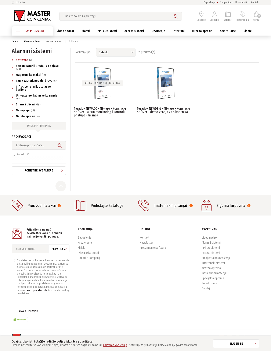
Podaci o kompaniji (89, 261)
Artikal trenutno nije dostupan (102, 83)
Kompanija (225, 2)
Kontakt (255, 2)
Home (15, 41)
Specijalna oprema (213, 281)
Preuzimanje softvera (153, 251)
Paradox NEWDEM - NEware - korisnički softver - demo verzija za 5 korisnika (163, 110)
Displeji (206, 291)
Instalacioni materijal (214, 276)
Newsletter (146, 246)
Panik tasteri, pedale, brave (35, 81)
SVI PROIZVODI (30, 31)
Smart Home (209, 286)
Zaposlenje (209, 2)
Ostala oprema (26, 116)
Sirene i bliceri (26, 104)
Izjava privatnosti (88, 256)
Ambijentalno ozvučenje (216, 261)
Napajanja (24, 110)
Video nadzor (210, 241)
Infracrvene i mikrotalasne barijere (31, 88)
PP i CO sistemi (211, 251)
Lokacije (18, 2)
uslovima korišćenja (115, 345)
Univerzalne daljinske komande (34, 97)
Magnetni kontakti (29, 75)
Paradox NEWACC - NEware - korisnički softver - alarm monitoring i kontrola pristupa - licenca (100, 111)
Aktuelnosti (241, 2)
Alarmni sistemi (32, 41)
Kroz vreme (85, 246)
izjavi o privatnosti (35, 293)
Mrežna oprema (211, 271)
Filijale (81, 251)
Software (22, 60)
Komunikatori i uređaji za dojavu (35, 67)
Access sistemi (211, 256)
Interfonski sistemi (213, 266)
